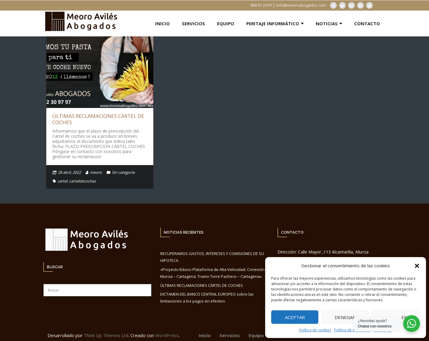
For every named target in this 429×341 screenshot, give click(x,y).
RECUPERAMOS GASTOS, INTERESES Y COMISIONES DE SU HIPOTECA (212, 257)
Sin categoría (123, 172)
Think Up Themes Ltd (106, 335)
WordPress (167, 335)
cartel (62, 181)
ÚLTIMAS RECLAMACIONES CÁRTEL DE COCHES (98, 118)
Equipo (256, 335)
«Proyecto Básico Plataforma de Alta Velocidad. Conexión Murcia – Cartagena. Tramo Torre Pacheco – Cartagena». (212, 273)
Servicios (229, 335)
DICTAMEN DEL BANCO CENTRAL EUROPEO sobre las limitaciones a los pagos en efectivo (207, 297)
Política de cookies (315, 330)
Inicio (205, 335)
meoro (96, 172)
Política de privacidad (352, 330)
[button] (417, 266)
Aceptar (295, 317)
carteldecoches (82, 181)
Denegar (345, 317)
